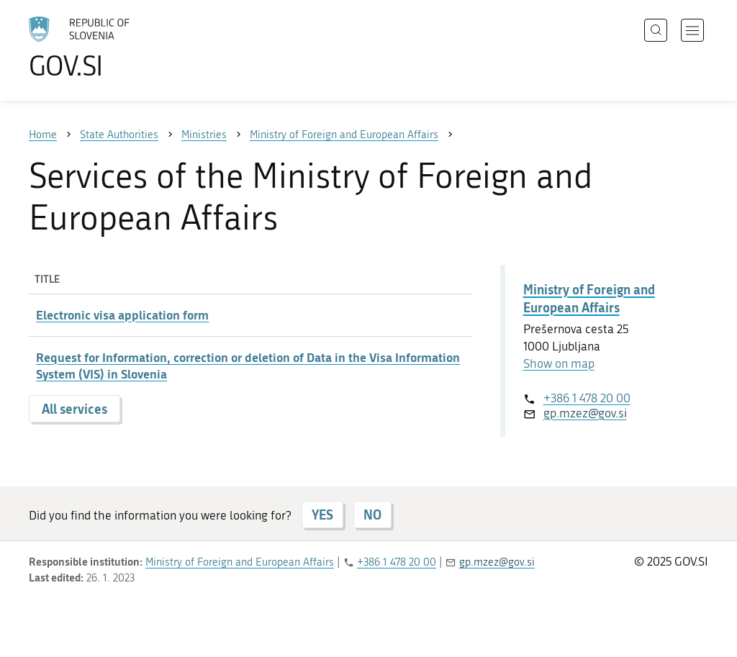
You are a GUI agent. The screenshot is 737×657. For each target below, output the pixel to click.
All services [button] (74, 408)
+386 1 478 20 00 (586, 398)
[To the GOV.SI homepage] (119, 47)
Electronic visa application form (122, 314)
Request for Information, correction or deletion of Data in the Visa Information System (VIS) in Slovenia (248, 365)
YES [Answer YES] (322, 514)
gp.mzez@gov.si (585, 413)
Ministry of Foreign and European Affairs (589, 298)
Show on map (558, 363)
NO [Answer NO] (372, 514)
